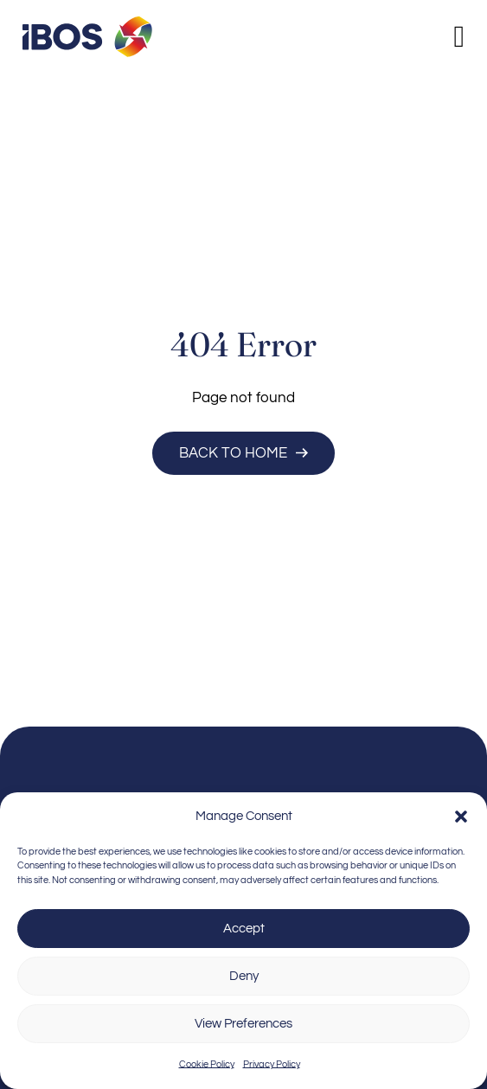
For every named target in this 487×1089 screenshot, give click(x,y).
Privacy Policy (271, 1064)
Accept (244, 928)
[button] (461, 816)
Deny (244, 976)
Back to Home (243, 452)
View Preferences (243, 1023)
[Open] (459, 37)
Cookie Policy (206, 1064)
